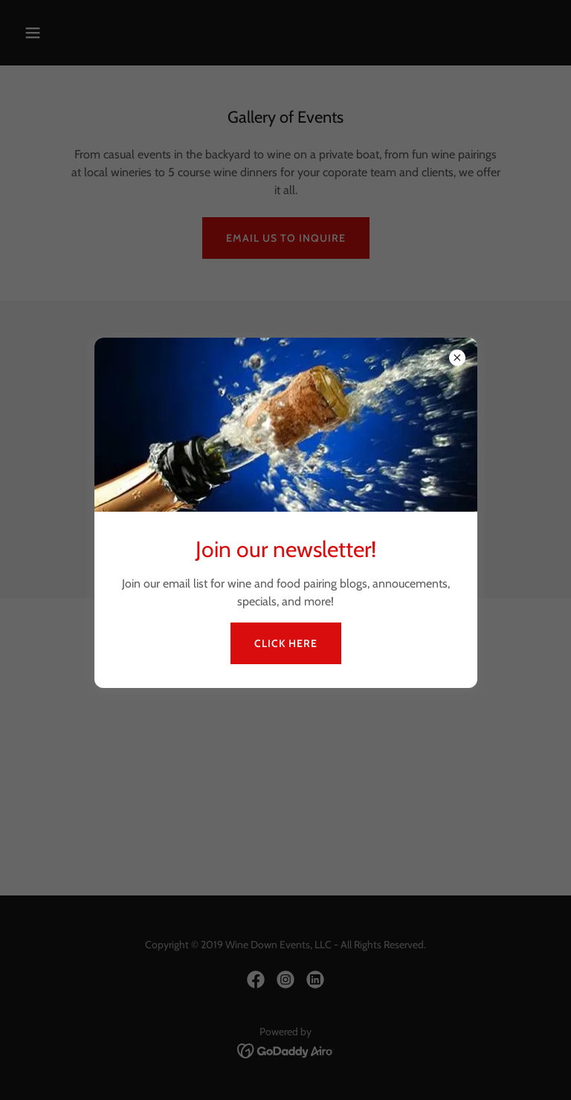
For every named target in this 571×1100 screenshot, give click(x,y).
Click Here (285, 643)
